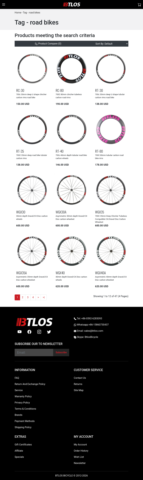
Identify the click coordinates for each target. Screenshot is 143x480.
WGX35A (21, 272)
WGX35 (99, 211)
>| (44, 297)
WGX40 (60, 272)
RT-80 (99, 151)
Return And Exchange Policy (30, 384)
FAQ (17, 377)
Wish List (79, 456)
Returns (78, 384)
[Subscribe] (61, 352)
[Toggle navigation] (3, 4)
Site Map (79, 390)
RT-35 (20, 151)
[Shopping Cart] (139, 4)
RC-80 (60, 90)
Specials (19, 456)
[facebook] (29, 332)
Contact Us (80, 377)
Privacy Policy (22, 402)
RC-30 (20, 90)
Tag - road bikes (31, 12)
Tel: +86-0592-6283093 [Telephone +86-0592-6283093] (88, 318)
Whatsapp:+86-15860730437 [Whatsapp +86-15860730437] (91, 324)
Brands (18, 414)
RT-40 (59, 151)
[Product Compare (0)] (48, 44)
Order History (81, 450)
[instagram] (39, 332)
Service (19, 390)
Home (18, 12)
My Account (80, 444)
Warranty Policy (23, 396)
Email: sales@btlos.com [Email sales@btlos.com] (88, 330)
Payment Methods (25, 421)
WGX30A (61, 211)
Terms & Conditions (25, 408)
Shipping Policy (23, 427)
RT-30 (99, 90)
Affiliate (19, 450)
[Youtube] (20, 332)
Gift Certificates (23, 444)
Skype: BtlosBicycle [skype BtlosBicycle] (86, 337)
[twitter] (49, 332)
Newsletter (80, 463)
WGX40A (100, 272)
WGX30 (20, 211)
